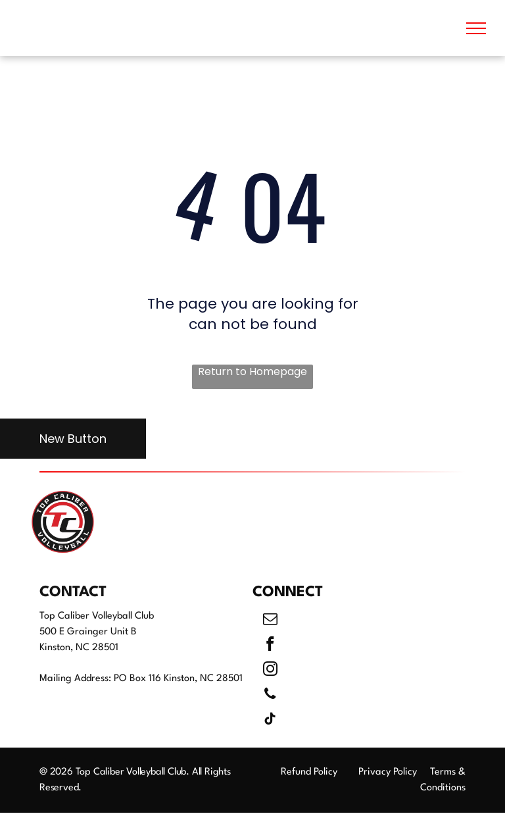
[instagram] (270, 670)
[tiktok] (270, 720)
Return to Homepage (252, 372)
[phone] (270, 695)
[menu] (476, 28)
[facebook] (270, 645)
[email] (270, 620)
